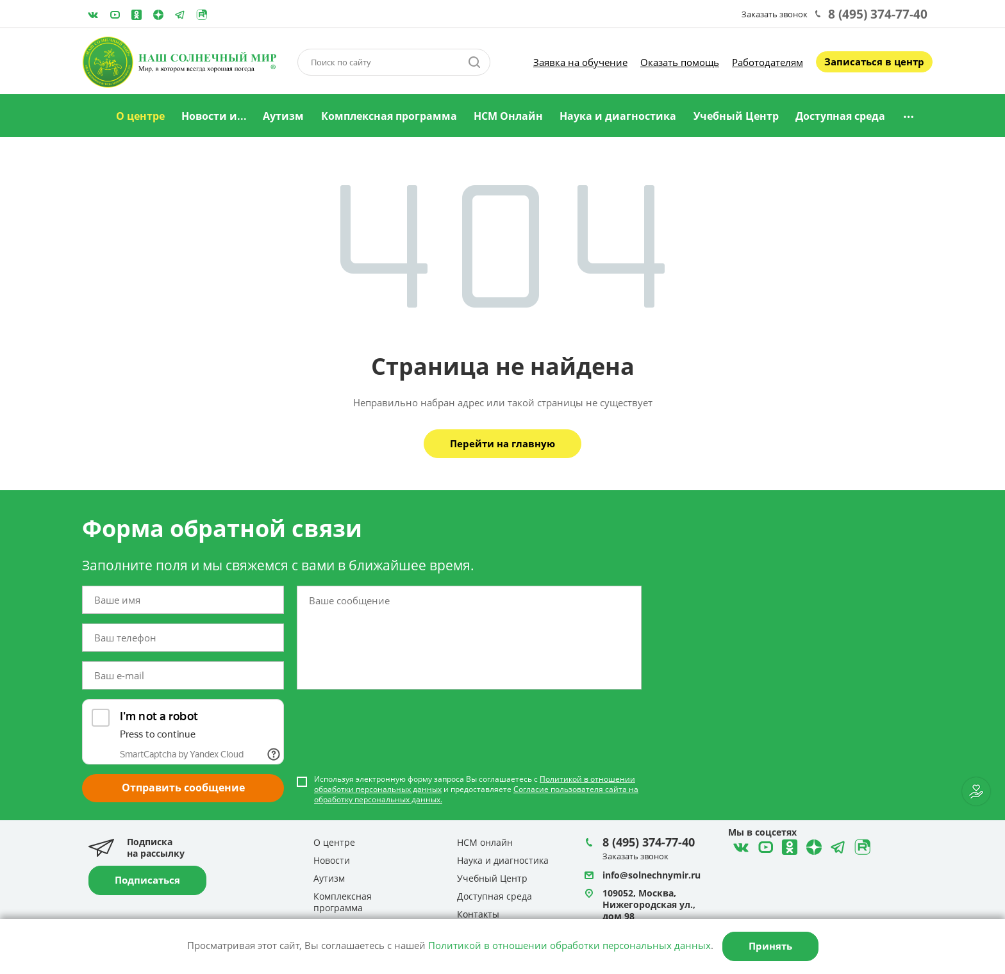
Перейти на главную (502, 443)
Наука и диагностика (618, 116)
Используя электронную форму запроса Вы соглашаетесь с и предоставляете (476, 789)
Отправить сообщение (183, 787)
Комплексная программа (389, 116)
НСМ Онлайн (508, 116)
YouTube (115, 14)
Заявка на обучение (580, 62)
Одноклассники (136, 14)
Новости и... (214, 116)
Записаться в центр (874, 61)
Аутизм (283, 116)
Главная (91, 117)
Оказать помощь (679, 62)
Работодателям (767, 62)
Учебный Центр (736, 116)
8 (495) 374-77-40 (877, 14)
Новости (331, 860)
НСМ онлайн (485, 842)
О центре (140, 116)
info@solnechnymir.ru (651, 875)
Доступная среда (840, 116)
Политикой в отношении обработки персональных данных (569, 945)
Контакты (478, 914)
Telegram (158, 14)
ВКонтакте (93, 14)
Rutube (202, 14)
